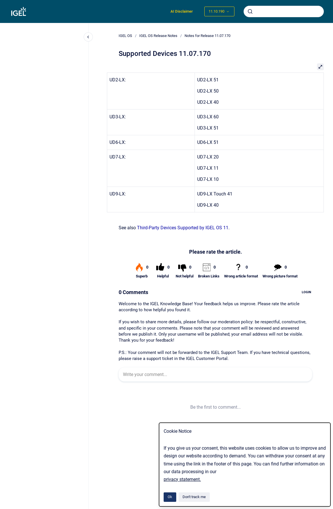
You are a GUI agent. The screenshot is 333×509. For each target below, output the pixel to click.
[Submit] (250, 11)
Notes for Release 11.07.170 (207, 36)
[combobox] (284, 11)
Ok (170, 497)
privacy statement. (182, 479)
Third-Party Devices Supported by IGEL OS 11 (182, 227)
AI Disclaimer (182, 11)
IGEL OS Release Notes (158, 36)
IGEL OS (125, 36)
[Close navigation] (88, 37)
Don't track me (194, 497)
